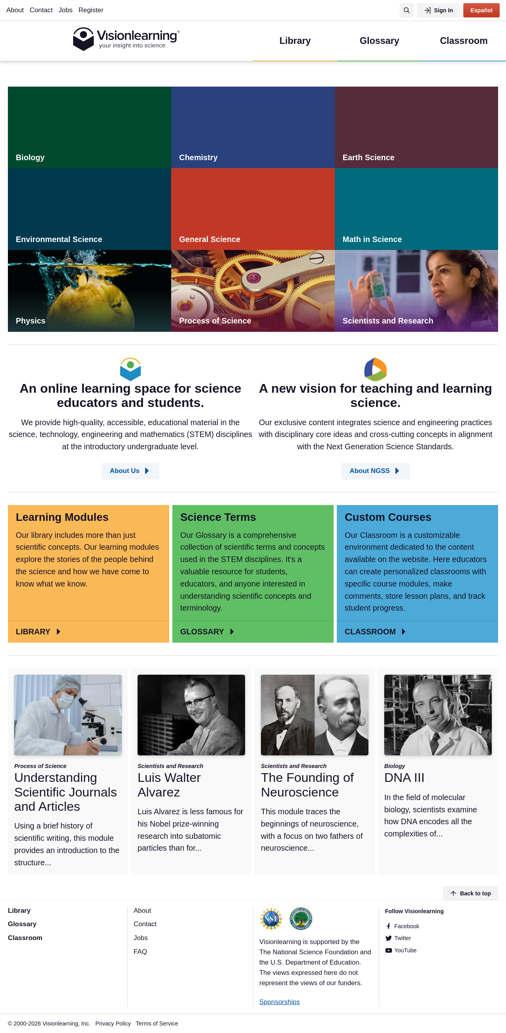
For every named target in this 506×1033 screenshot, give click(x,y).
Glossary (22, 924)
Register (91, 10)
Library (19, 910)
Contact (41, 10)
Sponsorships (279, 1002)
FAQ (140, 951)
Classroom (25, 938)
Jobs (66, 10)
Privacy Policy (113, 1023)
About (15, 10)
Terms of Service (157, 1023)
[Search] (407, 10)
